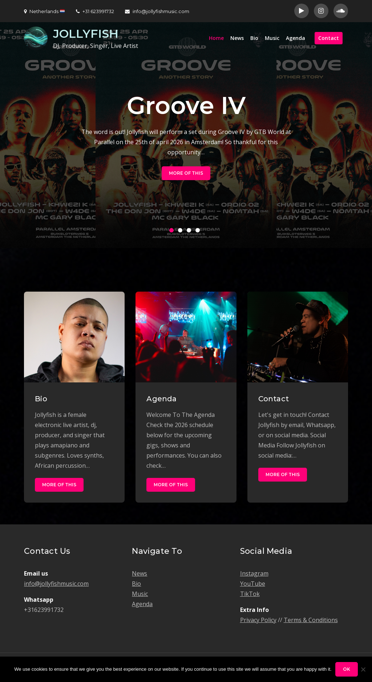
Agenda (295, 37)
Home (216, 37)
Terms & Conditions (311, 620)
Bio (254, 37)
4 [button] (199, 231)
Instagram (254, 573)
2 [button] (181, 231)
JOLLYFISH (85, 34)
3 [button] (190, 231)
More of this (186, 173)
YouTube (252, 584)
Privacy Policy (258, 620)
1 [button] (173, 231)
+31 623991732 (95, 11)
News (237, 37)
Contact (328, 37)
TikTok (250, 594)
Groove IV (186, 105)
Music (272, 37)
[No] (363, 669)
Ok (346, 669)
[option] (186, 135)
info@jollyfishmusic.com (157, 11)
